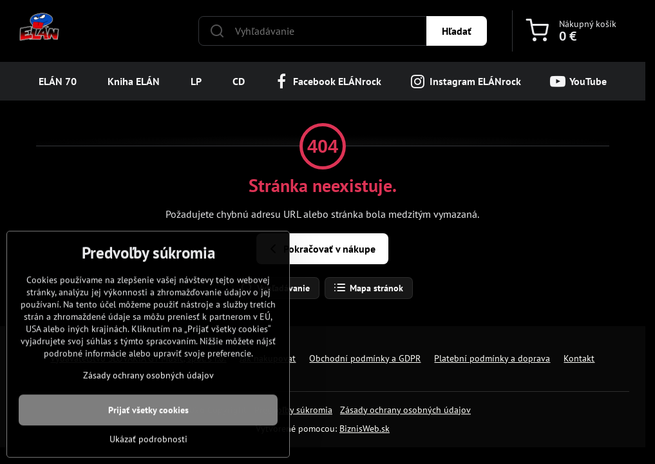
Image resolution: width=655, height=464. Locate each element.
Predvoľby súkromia (293, 410)
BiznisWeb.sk (364, 428)
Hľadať (456, 30)
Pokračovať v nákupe (320, 248)
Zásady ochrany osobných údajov (405, 410)
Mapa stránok (368, 288)
